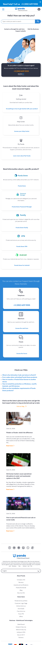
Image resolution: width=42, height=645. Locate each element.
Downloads (21, 608)
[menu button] (3, 9)
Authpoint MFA (21, 632)
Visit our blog (20, 406)
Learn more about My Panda (21, 156)
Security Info (21, 593)
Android (25, 566)
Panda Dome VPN (21, 246)
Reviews (21, 582)
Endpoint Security (21, 627)
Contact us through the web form (14, 29)
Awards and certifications (21, 585)
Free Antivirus (21, 611)
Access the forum (21, 353)
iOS (31, 566)
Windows (14, 566)
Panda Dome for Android (21, 265)
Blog (21, 590)
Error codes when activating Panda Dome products (19, 377)
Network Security (21, 629)
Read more (9, 445)
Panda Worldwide (21, 587)
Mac (20, 566)
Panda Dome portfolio (21, 601)
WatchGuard (21, 624)
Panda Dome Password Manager (22, 207)
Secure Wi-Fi (21, 635)
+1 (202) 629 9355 (29, 4)
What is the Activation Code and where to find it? (19, 375)
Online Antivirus (21, 606)
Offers (21, 616)
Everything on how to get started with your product (22, 109)
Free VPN (21, 614)
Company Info (21, 580)
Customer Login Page (21, 603)
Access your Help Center (21, 131)
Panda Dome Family (22, 227)
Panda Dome (22, 186)
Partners (21, 637)
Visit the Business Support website (27, 30)
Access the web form (21, 328)
